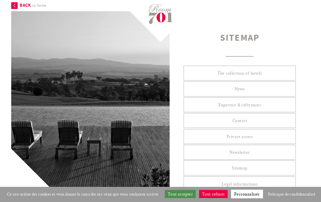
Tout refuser (213, 194)
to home (33, 5)
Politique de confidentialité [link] (291, 194)
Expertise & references (239, 105)
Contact (239, 120)
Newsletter (239, 152)
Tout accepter (180, 194)
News (240, 89)
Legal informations (240, 184)
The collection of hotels (239, 73)
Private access (240, 136)
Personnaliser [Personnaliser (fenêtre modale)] (247, 194)
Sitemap (239, 168)
